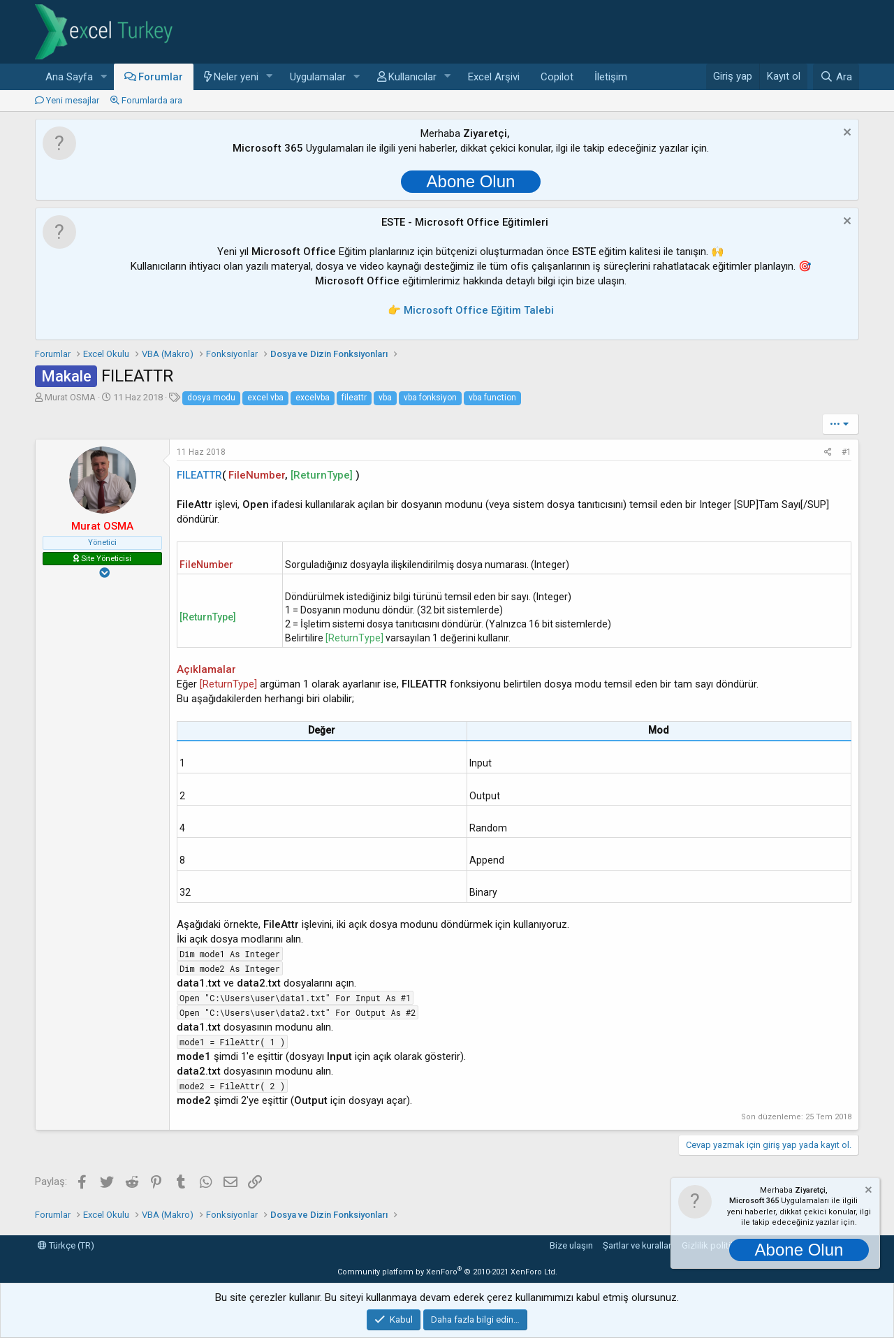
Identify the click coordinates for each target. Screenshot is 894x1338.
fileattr (354, 397)
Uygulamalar (318, 77)
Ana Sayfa (69, 77)
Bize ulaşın (571, 1245)
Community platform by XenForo (447, 1272)
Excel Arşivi (494, 77)
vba (385, 397)
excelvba (312, 397)
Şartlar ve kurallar (637, 1245)
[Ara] (836, 77)
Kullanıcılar (412, 77)
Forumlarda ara (152, 100)
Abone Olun (471, 181)
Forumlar (160, 77)
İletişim (610, 77)
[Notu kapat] (845, 133)
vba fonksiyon (430, 397)
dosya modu (211, 397)
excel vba (265, 397)
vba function (492, 397)
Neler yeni (236, 77)
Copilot (557, 77)
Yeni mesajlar (72, 100)
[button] (104, 77)
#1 (846, 452)
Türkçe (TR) (66, 1245)
